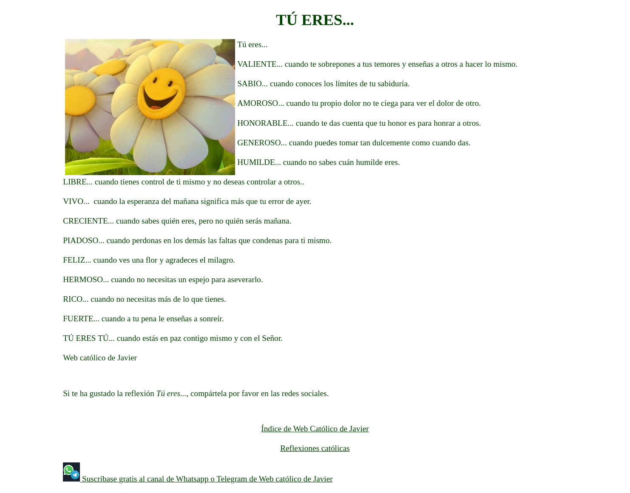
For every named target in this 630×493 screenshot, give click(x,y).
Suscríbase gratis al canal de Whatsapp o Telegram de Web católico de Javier (206, 478)
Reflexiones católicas (315, 448)
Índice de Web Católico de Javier (315, 428)
